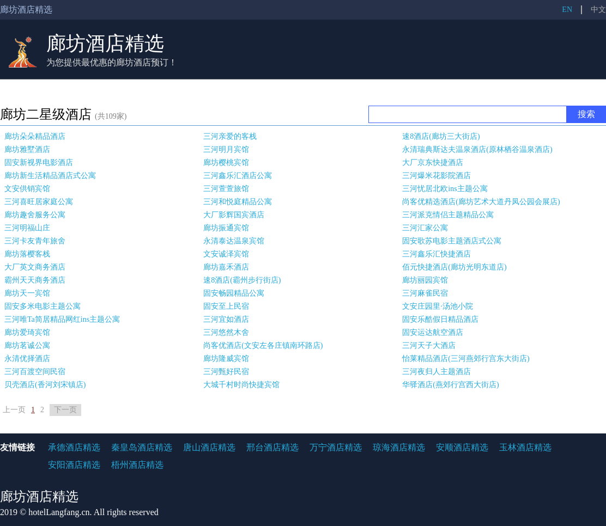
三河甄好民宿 (226, 372)
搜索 (586, 114)
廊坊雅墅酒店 (27, 149)
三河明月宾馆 (226, 149)
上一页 (14, 410)
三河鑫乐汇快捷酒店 (436, 254)
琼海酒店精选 (399, 447)
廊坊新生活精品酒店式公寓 (50, 176)
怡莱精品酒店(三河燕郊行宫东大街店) (465, 358)
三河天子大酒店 (429, 345)
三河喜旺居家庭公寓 (38, 202)
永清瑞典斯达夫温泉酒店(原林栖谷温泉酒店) (477, 149)
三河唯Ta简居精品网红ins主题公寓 (62, 319)
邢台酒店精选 (272, 447)
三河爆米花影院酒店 (436, 176)
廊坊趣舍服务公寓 (34, 215)
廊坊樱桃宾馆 (226, 162)
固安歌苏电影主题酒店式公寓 (451, 241)
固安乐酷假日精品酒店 (440, 319)
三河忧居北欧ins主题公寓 (444, 189)
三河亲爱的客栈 (230, 136)
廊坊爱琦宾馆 (27, 332)
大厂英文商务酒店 (34, 267)
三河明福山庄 (27, 228)
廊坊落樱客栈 (27, 254)
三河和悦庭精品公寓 (237, 202)
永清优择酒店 (27, 358)
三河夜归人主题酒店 (436, 372)
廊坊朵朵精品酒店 (34, 136)
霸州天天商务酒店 (34, 280)
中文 (598, 9)
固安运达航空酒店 (432, 332)
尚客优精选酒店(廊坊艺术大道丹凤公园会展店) (481, 202)
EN (567, 9)
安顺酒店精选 (462, 447)
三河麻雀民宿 (425, 293)
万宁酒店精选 (336, 447)
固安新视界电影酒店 (38, 162)
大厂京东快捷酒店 (432, 162)
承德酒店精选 (74, 447)
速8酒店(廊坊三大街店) (441, 136)
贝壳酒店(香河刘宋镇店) (45, 385)
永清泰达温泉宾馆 (233, 241)
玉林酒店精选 (525, 447)
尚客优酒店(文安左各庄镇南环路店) (263, 345)
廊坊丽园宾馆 (425, 280)
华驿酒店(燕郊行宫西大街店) (450, 385)
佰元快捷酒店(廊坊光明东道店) (454, 267)
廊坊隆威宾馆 (226, 358)
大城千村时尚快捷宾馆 (241, 385)
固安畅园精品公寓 (233, 293)
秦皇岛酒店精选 (141, 447)
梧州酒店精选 (137, 464)
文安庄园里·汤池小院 (437, 306)
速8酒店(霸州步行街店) (242, 280)
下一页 (65, 410)
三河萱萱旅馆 (226, 189)
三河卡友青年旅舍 (34, 241)
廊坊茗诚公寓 (27, 345)
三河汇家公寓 (425, 228)
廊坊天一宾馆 (27, 293)
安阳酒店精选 (74, 464)
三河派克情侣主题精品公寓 (448, 215)
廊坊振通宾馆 (226, 228)
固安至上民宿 (226, 306)
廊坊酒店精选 (105, 43)
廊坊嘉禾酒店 (226, 267)
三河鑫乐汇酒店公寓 (237, 176)
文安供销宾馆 (27, 189)
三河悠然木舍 (226, 332)
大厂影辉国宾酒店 (233, 215)
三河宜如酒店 (226, 319)
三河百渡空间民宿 (34, 372)
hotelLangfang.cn (58, 512)
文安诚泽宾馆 (226, 254)
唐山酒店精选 (209, 447)
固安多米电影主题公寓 (42, 306)
